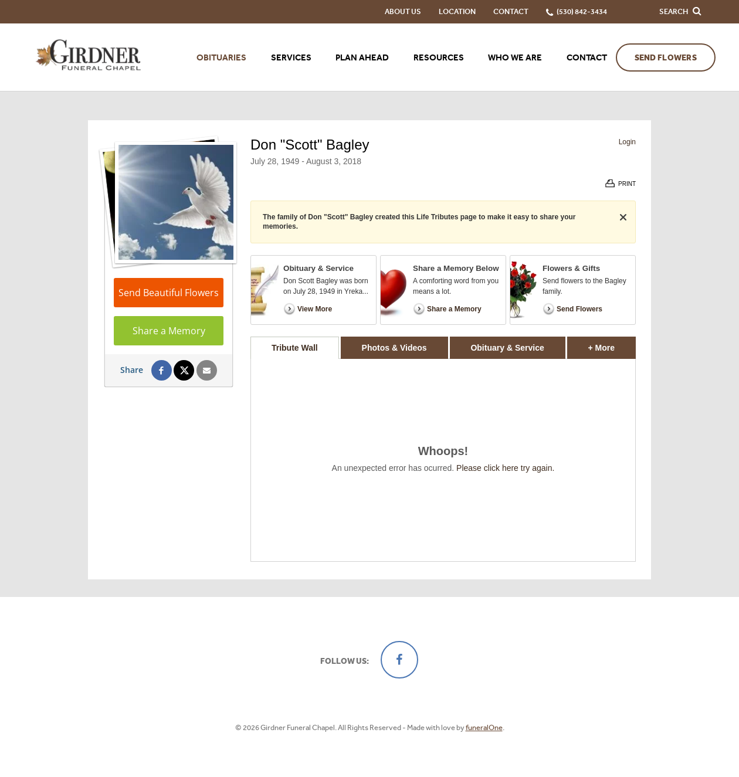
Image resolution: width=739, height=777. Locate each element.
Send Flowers (666, 58)
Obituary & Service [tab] (507, 347)
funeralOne (484, 727)
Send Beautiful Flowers (168, 292)
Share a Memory (169, 330)
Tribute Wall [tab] (295, 347)
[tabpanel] (443, 460)
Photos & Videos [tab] (394, 347)
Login (627, 142)
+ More (612, 344)
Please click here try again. (505, 468)
